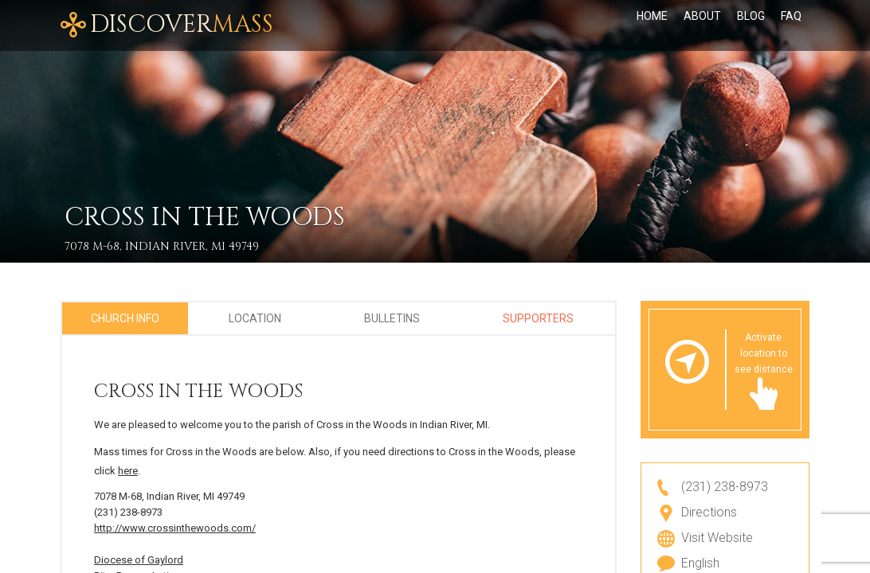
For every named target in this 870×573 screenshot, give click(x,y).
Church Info (125, 318)
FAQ (791, 25)
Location (255, 318)
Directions (709, 512)
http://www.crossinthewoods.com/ (175, 528)
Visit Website (717, 537)
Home (652, 25)
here (128, 471)
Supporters (538, 318)
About (702, 25)
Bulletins (392, 318)
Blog (751, 25)
